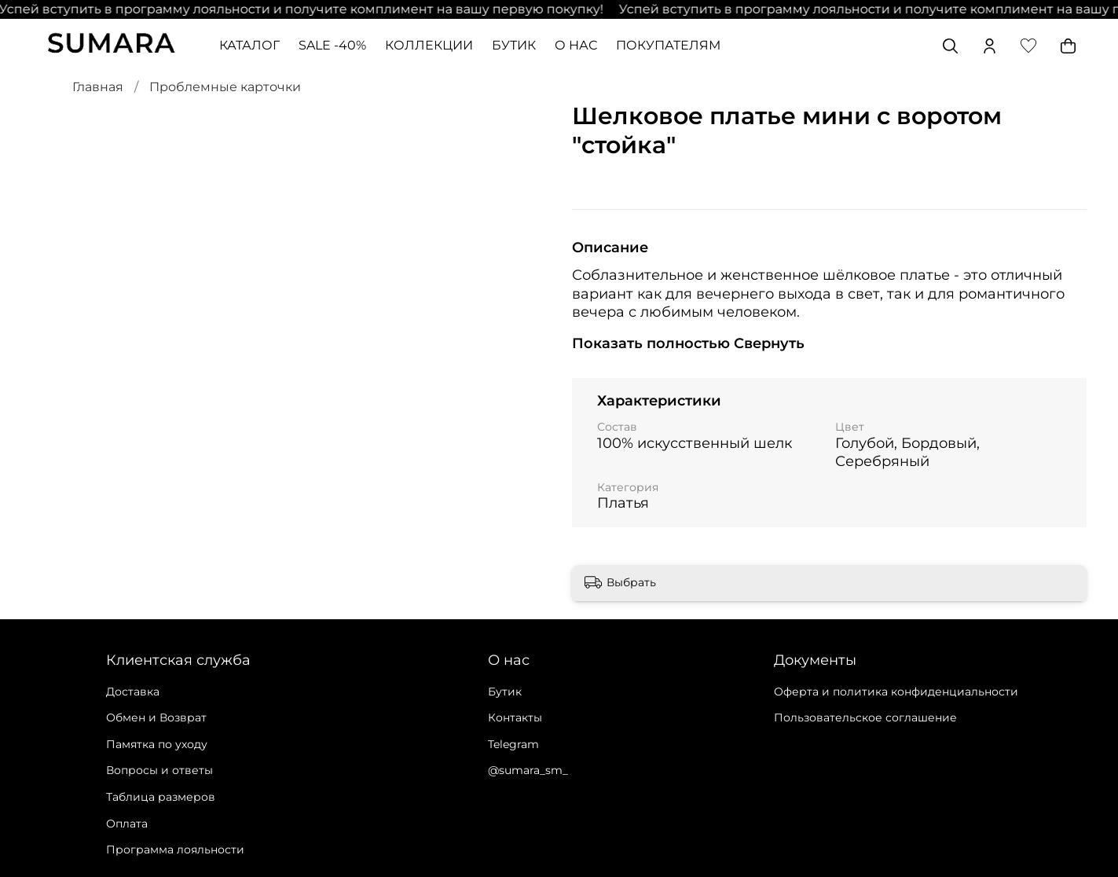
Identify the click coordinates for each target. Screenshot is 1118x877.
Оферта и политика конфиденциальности (896, 691)
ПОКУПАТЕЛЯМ (668, 45)
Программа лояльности (175, 849)
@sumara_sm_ (528, 770)
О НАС (576, 45)
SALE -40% (332, 45)
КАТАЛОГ (249, 45)
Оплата (127, 823)
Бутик (505, 691)
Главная (97, 86)
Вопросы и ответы (159, 770)
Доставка (132, 691)
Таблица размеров (160, 797)
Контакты (515, 717)
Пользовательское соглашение (865, 717)
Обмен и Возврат (156, 717)
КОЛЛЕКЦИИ (429, 45)
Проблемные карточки (225, 86)
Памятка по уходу (156, 744)
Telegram (513, 744)
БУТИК (514, 45)
